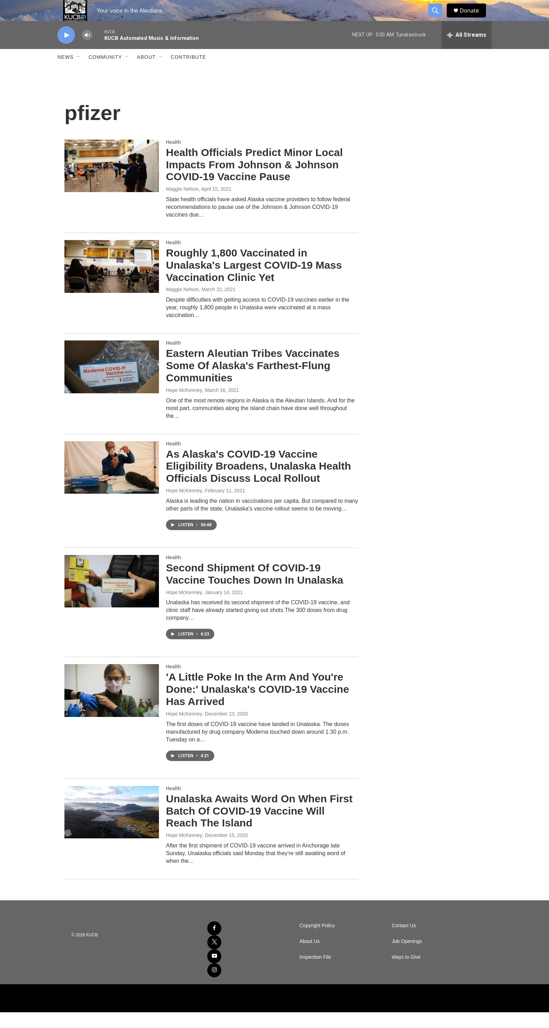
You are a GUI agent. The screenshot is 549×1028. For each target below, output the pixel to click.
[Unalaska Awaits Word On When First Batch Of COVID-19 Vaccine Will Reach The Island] (111, 828)
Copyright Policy (317, 941)
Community (105, 73)
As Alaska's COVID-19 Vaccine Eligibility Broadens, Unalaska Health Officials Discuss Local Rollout (258, 482)
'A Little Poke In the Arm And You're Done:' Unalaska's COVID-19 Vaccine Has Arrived (257, 705)
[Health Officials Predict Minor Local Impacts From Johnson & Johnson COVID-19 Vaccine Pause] (111, 181)
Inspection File (315, 973)
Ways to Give (406, 973)
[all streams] (467, 51)
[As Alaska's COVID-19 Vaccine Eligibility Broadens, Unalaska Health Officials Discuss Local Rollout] (111, 483)
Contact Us (404, 941)
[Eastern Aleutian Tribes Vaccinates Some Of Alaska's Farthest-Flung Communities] (111, 382)
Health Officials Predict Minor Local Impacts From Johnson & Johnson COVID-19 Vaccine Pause (254, 180)
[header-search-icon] (438, 19)
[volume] (87, 51)
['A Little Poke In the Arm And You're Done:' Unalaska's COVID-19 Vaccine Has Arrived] (111, 706)
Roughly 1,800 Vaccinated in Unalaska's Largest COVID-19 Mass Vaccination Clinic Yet (254, 281)
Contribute (188, 73)
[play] (66, 51)
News (65, 73)
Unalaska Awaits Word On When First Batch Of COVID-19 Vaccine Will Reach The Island (259, 827)
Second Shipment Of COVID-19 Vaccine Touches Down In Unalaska (254, 589)
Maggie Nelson (182, 204)
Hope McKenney (184, 406)
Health (173, 158)
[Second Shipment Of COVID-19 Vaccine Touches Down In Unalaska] (111, 597)
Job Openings (407, 957)
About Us (309, 957)
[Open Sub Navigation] (79, 73)
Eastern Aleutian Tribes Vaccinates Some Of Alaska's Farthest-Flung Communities (253, 381)
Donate (474, 18)
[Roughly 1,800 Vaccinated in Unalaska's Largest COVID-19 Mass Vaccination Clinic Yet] (111, 282)
